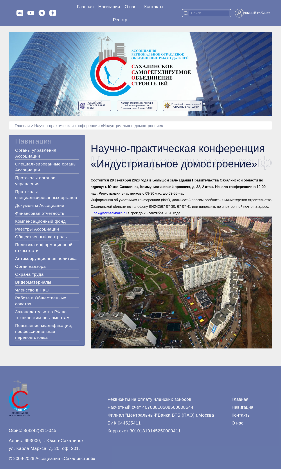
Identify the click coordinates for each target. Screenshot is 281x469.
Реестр (120, 19)
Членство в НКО (32, 290)
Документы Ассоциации (39, 205)
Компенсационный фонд (40, 221)
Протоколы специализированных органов (46, 194)
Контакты (153, 6)
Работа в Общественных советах (40, 301)
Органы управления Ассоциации (35, 153)
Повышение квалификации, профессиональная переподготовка (43, 331)
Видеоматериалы (33, 282)
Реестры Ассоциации (37, 229)
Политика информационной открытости (43, 247)
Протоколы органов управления (35, 181)
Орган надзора (30, 266)
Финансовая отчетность (39, 213)
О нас (130, 6)
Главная (85, 6)
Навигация (242, 407)
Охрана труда (29, 274)
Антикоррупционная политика (46, 258)
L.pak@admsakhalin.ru (109, 213)
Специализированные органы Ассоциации (46, 167)
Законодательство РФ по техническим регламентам (42, 314)
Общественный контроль (41, 236)
